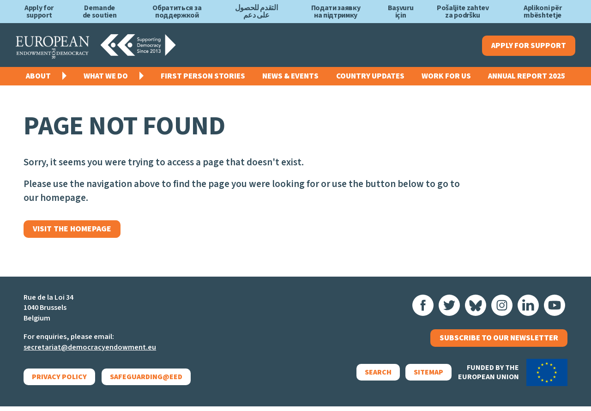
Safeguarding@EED (146, 381)
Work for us (446, 78)
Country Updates (370, 78)
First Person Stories (203, 78)
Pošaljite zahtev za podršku (463, 11)
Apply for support (39, 11)
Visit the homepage (75, 232)
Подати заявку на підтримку (336, 11)
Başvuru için (401, 11)
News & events (290, 78)
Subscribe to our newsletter (499, 344)
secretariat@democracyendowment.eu (90, 352)
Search (372, 380)
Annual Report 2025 (526, 78)
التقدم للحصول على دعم (256, 11)
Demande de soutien (100, 11)
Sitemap (423, 380)
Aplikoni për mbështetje (542, 11)
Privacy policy (59, 381)
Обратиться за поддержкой (176, 11)
